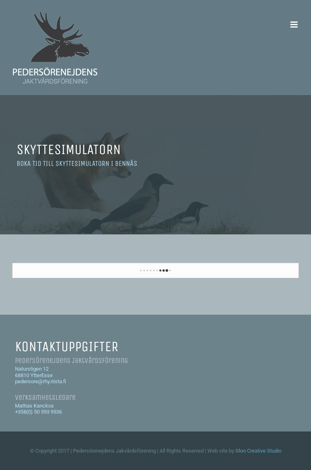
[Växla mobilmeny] (294, 24)
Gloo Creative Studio (258, 451)
